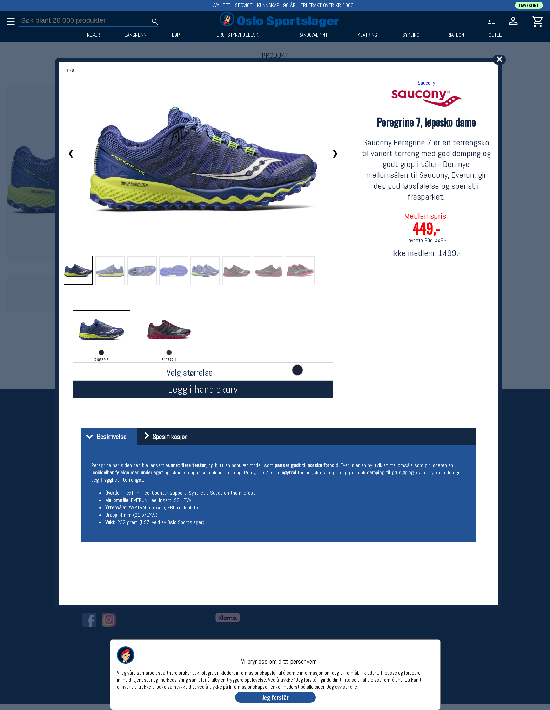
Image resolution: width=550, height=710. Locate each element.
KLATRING (367, 35)
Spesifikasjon (163, 436)
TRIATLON (454, 35)
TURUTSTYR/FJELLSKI (237, 35)
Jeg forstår (275, 697)
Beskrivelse (104, 436)
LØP (176, 35)
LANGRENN (135, 35)
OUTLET (496, 35)
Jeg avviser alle (342, 686)
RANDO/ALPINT (313, 35)
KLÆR (93, 35)
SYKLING (411, 35)
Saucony (426, 82)
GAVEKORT (529, 5)
